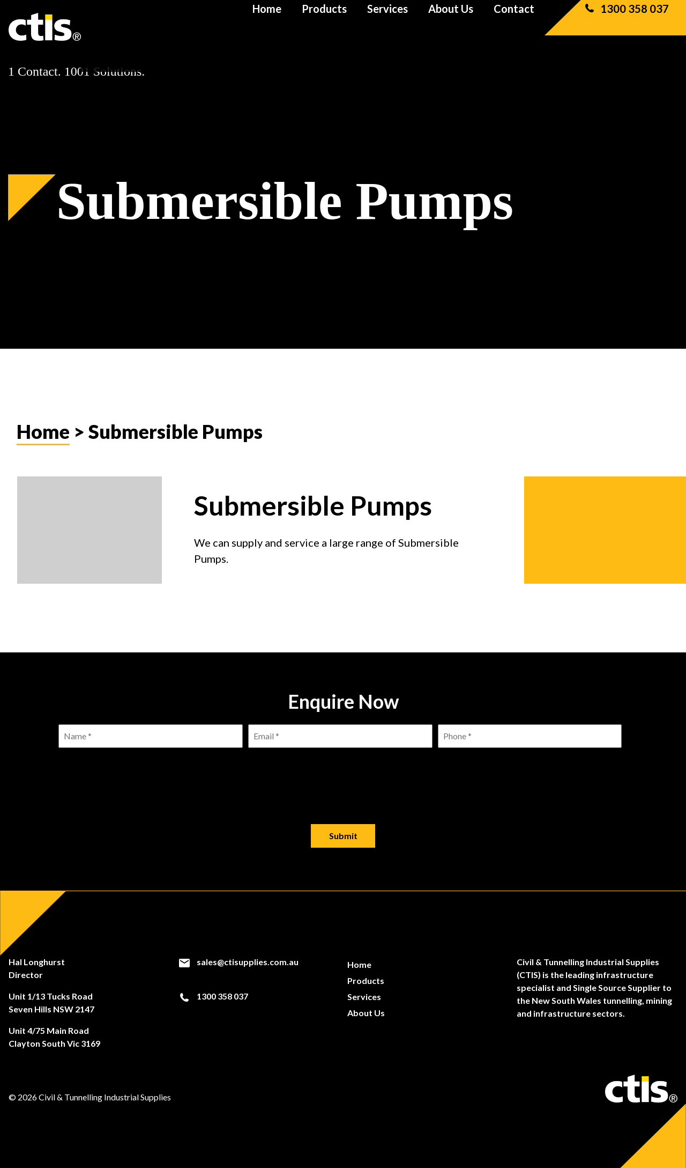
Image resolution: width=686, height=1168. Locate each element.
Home (266, 26)
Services (387, 26)
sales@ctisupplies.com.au (238, 962)
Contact (514, 26)
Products (324, 26)
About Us (450, 26)
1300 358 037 (626, 26)
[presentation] (343, 777)
